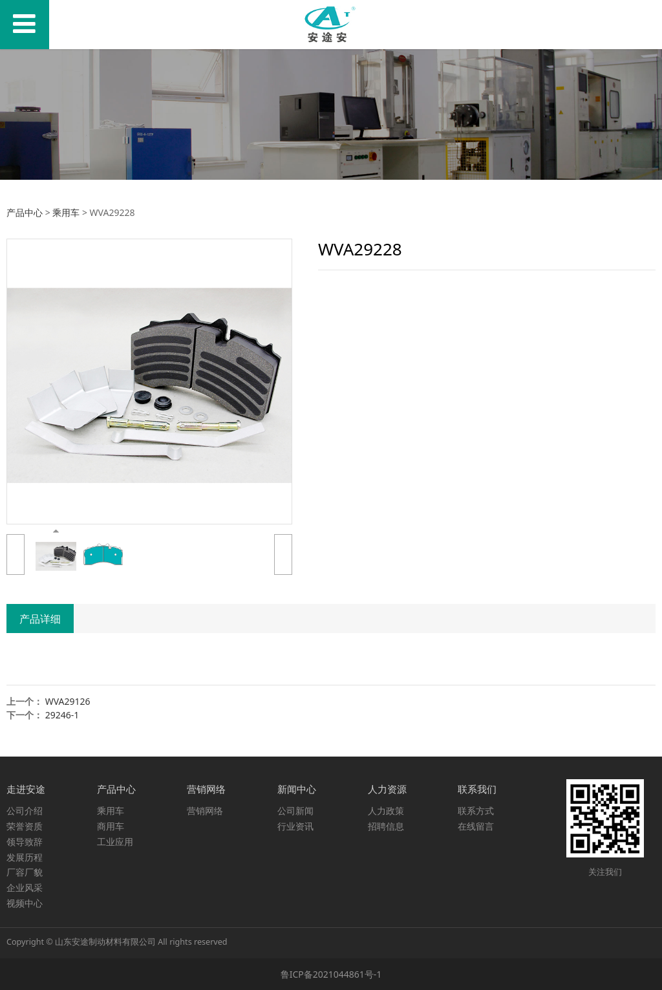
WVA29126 (68, 701)
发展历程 (24, 857)
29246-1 (62, 715)
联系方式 (476, 810)
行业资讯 (295, 826)
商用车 (110, 826)
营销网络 (205, 810)
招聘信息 (386, 826)
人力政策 (386, 810)
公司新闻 (295, 810)
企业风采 (24, 887)
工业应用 (115, 841)
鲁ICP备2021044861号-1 (331, 974)
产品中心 (24, 212)
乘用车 (66, 212)
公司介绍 (24, 810)
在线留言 (476, 826)
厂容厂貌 (24, 872)
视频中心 (24, 903)
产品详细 (40, 619)
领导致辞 (24, 841)
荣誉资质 (24, 826)
